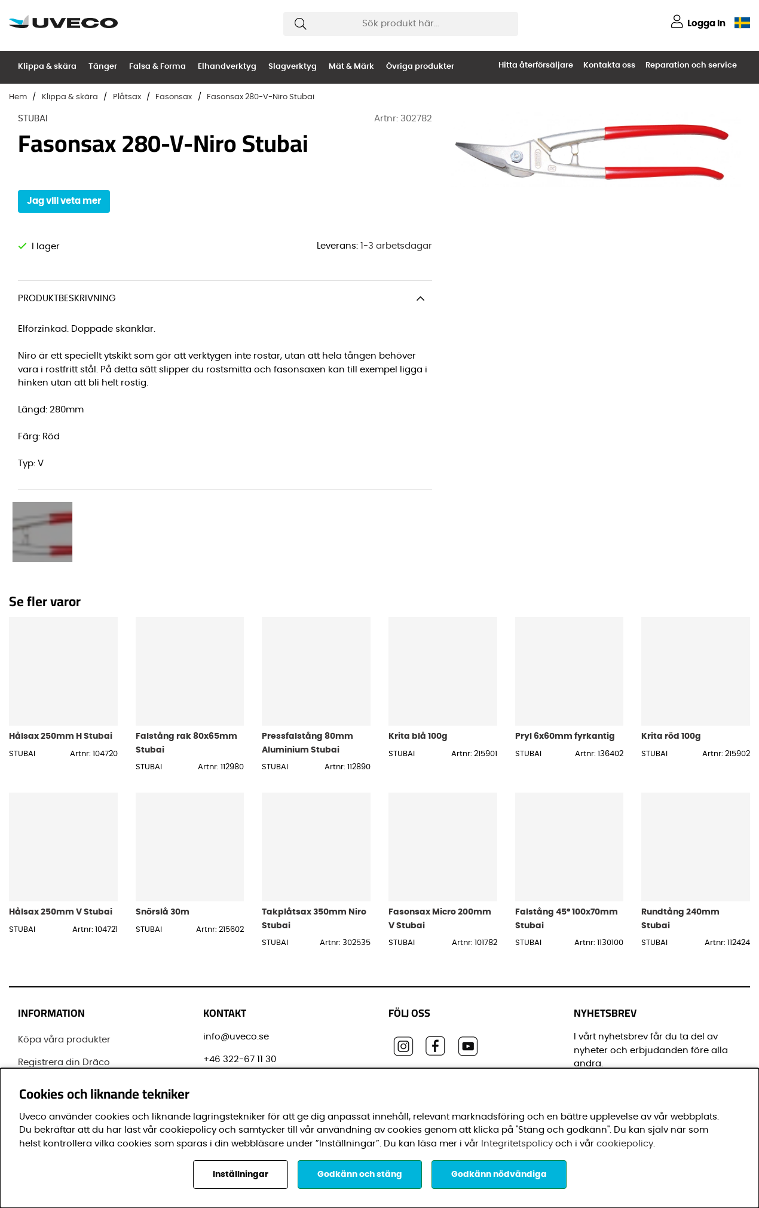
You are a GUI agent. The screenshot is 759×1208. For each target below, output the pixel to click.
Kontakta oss (609, 65)
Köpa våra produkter (64, 954)
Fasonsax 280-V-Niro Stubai (260, 97)
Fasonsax (173, 97)
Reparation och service (691, 65)
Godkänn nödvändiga (499, 1174)
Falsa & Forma (157, 67)
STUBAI (33, 118)
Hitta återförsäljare (535, 65)
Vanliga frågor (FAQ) (65, 1022)
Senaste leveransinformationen (88, 999)
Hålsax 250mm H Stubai (60, 651)
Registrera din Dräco (64, 977)
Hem (18, 97)
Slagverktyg (292, 67)
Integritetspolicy (517, 1143)
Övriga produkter (420, 67)
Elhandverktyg (227, 67)
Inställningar (240, 1174)
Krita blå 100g (418, 651)
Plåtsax (127, 97)
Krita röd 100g (671, 651)
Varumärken (46, 1044)
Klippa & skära (47, 67)
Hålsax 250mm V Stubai (60, 826)
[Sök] (400, 24)
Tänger (102, 67)
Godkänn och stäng (359, 1174)
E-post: (594, 1010)
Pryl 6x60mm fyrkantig (565, 651)
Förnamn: (598, 1064)
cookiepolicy (624, 1143)
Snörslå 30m (162, 826)
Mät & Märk (351, 67)
